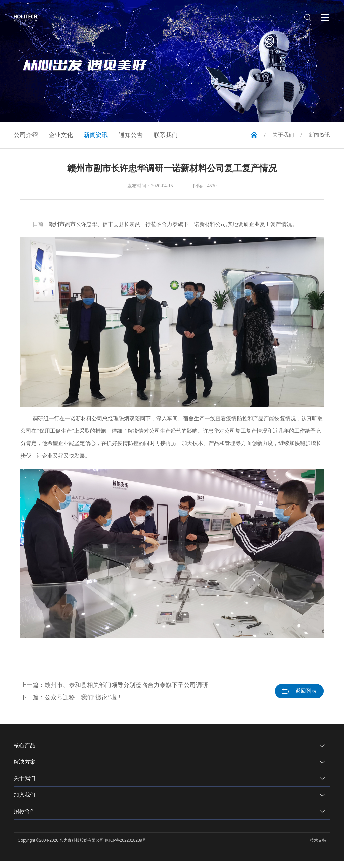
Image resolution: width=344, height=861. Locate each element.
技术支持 (318, 840)
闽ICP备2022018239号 (125, 840)
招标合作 (24, 811)
